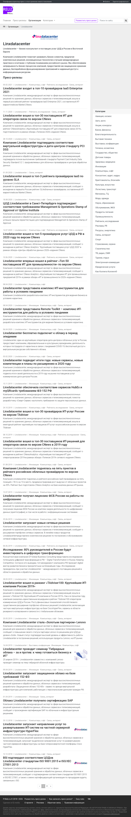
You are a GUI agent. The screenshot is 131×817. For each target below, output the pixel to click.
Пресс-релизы (19, 20)
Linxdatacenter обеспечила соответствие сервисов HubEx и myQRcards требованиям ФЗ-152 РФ (42, 389)
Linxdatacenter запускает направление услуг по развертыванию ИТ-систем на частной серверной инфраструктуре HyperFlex (36, 727)
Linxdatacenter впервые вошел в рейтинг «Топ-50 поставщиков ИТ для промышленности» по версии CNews (42, 262)
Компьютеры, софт (37, 85)
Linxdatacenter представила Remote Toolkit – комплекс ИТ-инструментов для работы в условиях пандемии (42, 310)
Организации (35, 20)
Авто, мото (100, 121)
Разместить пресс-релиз (86, 21)
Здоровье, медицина (105, 162)
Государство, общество (106, 153)
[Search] (111, 21)
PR (4, 27)
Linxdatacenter (21, 85)
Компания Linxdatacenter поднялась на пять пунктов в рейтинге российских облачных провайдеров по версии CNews (40, 472)
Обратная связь (54, 803)
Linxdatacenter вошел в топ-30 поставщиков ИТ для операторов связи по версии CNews (37, 117)
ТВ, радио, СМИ (102, 253)
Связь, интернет (76, 85)
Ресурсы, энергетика (105, 230)
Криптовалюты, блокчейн (107, 180)
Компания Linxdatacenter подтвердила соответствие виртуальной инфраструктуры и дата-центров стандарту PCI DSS (44, 146)
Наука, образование (104, 203)
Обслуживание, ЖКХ (105, 207)
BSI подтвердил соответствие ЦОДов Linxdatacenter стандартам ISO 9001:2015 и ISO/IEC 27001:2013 (37, 761)
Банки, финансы (103, 130)
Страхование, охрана (105, 244)
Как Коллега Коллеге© (106, 271)
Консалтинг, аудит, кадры (107, 175)
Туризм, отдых (102, 258)
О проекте (29, 803)
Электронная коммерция (107, 262)
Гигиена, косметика (104, 148)
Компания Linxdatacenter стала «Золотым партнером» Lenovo (44, 622)
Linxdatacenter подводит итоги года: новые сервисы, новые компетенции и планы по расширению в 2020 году (43, 362)
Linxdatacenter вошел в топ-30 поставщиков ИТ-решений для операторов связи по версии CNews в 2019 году (44, 443)
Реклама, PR (101, 226)
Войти (107, 2)
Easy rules (80, 799)
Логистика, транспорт (105, 189)
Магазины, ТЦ (102, 194)
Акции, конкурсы (103, 125)
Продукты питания (104, 212)
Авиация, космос (103, 116)
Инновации (34, 305)
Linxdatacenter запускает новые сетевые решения (36, 522)
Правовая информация (74, 803)
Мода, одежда (102, 198)
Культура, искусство (105, 185)
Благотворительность (105, 134)
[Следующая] (51, 786)
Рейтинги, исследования (57, 85)
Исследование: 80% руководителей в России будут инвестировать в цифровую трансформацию (37, 551)
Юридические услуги (105, 267)
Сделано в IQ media (11, 803)
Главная (7, 20)
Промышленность (104, 216)
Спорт (98, 239)
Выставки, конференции (39, 645)
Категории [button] (48, 20)
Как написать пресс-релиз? (60, 799)
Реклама (40, 803)
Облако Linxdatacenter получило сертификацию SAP (38, 700)
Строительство (102, 248)
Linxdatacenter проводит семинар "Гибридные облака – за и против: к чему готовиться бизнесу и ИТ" (37, 652)
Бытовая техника (103, 139)
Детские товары (103, 157)
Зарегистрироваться (120, 2)
